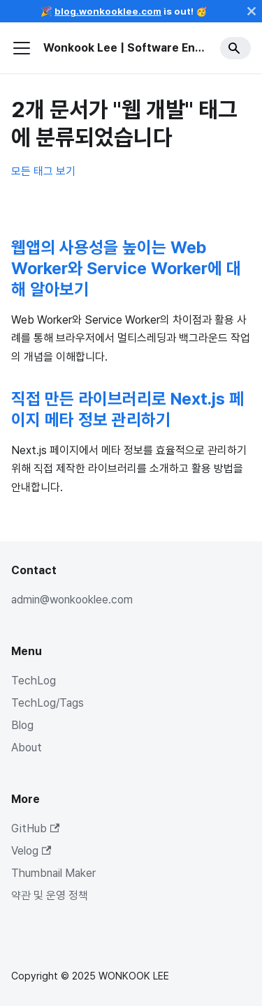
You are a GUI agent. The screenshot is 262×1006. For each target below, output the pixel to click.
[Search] (235, 48)
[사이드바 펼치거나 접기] (21, 48)
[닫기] (251, 11)
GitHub (35, 828)
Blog (22, 725)
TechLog (33, 680)
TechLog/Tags (47, 703)
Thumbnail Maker (53, 873)
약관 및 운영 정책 (49, 895)
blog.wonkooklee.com (107, 11)
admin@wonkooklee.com (72, 599)
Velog (31, 850)
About (26, 747)
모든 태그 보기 (43, 171)
